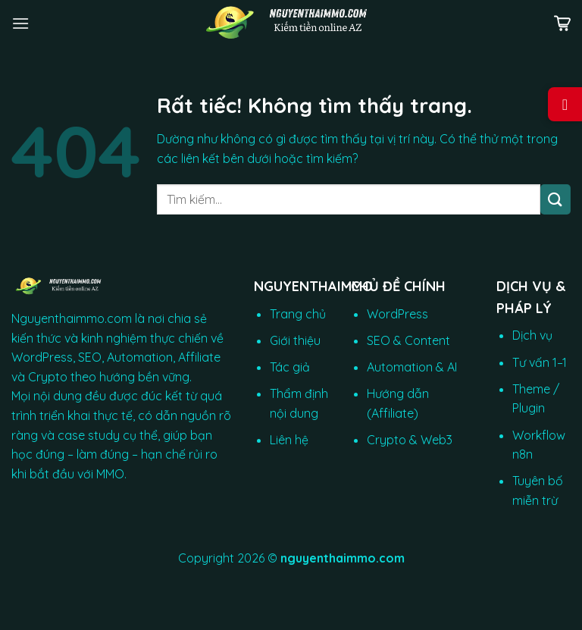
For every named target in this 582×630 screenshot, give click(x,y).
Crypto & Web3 (409, 439)
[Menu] (20, 23)
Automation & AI (412, 367)
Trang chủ (298, 313)
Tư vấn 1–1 (539, 362)
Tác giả (290, 367)
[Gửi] (555, 199)
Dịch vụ (532, 335)
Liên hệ (289, 439)
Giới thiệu (295, 340)
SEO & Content (408, 340)
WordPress (397, 313)
